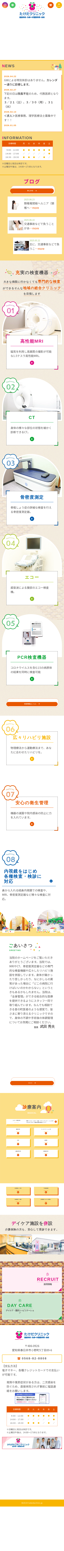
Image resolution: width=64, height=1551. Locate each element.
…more (34, 213)
